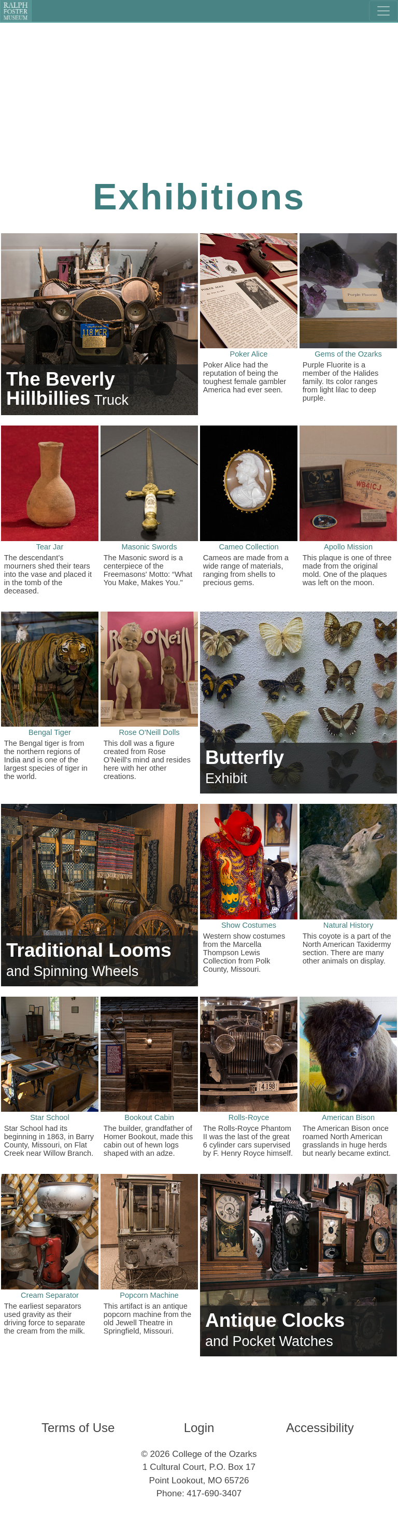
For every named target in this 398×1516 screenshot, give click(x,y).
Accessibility (320, 1428)
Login (199, 1428)
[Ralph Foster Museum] (16, 11)
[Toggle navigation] (383, 11)
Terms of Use (78, 1428)
